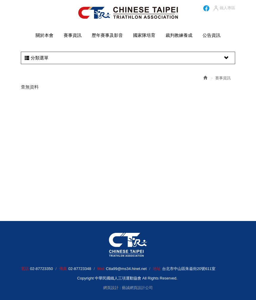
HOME (128, 13)
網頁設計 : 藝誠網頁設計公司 (128, 287)
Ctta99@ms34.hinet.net (126, 268)
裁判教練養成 (179, 35)
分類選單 (127, 58)
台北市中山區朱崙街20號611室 (188, 268)
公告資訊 (211, 35)
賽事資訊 (73, 35)
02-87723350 (41, 268)
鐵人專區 (224, 8)
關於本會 (45, 35)
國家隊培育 (144, 35)
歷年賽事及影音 (107, 35)
